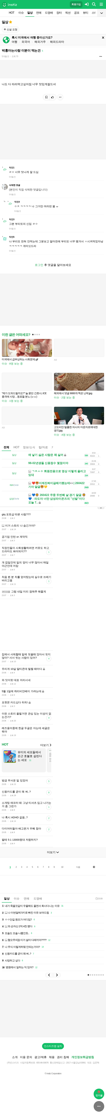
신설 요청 (10, 29)
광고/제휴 (40, 1062)
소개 (15, 1062)
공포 (76, 12)
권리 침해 (63, 1062)
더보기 (45, 750)
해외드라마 (57, 41)
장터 (59, 12)
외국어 (26, 41)
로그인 (39, 264)
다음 (78, 872)
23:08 (98, 904)
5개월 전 (5, 56)
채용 (52, 1062)
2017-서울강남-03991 (76, 1068)
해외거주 (40, 41)
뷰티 (85, 12)
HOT (11, 12)
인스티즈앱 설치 (53, 1051)
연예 (38, 12)
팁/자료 (43, 447)
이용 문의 (26, 1062)
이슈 (21, 12)
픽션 (67, 12)
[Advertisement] (41, 627)
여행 (14, 41)
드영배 (49, 12)
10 (62, 872)
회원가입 (76, 4)
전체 (6, 447)
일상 (30, 12)
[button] (49, 980)
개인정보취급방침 (82, 1062)
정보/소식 (29, 447)
